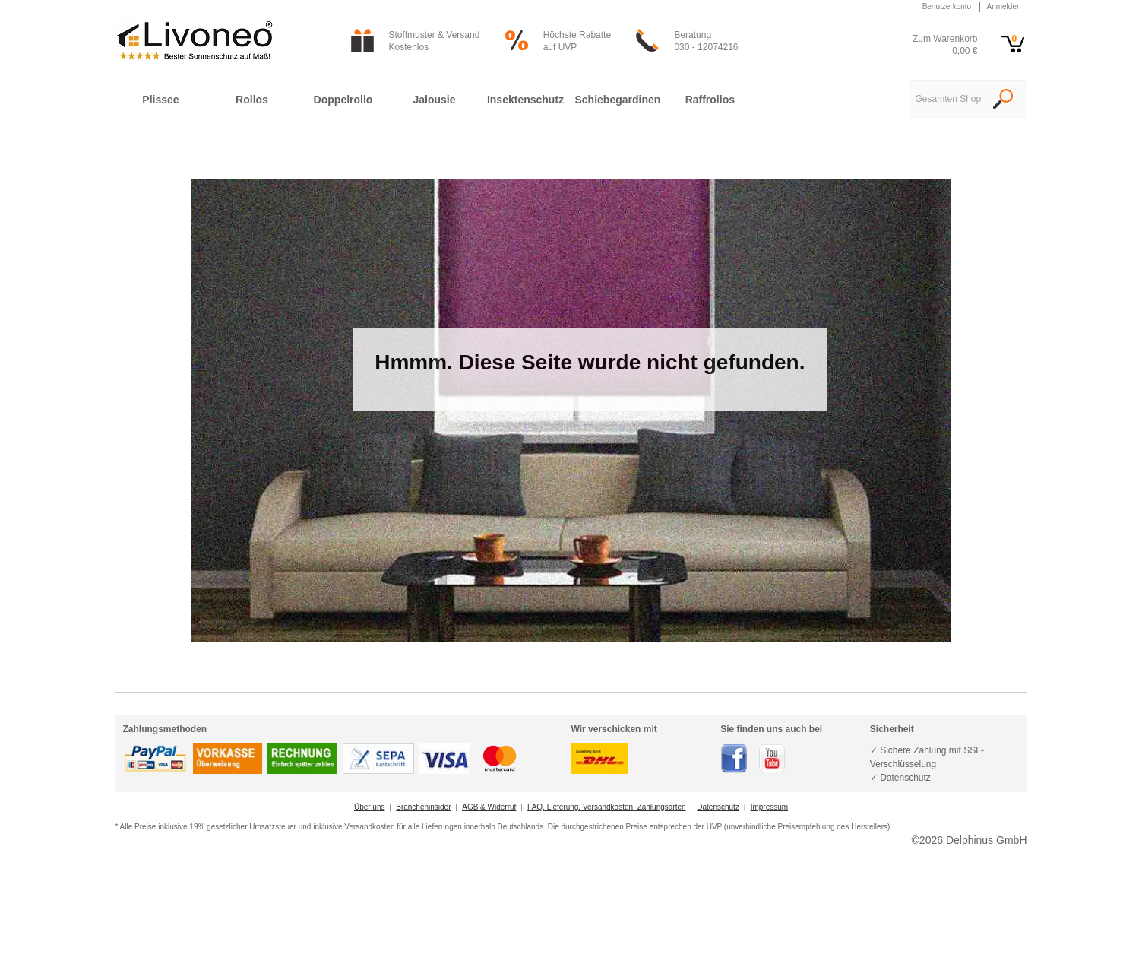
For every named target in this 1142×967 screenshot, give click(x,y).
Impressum (769, 807)
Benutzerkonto (947, 6)
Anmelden (1003, 6)
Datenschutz (718, 807)
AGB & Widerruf (489, 807)
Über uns (369, 807)
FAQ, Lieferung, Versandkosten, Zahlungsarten (606, 807)
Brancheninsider (423, 807)
